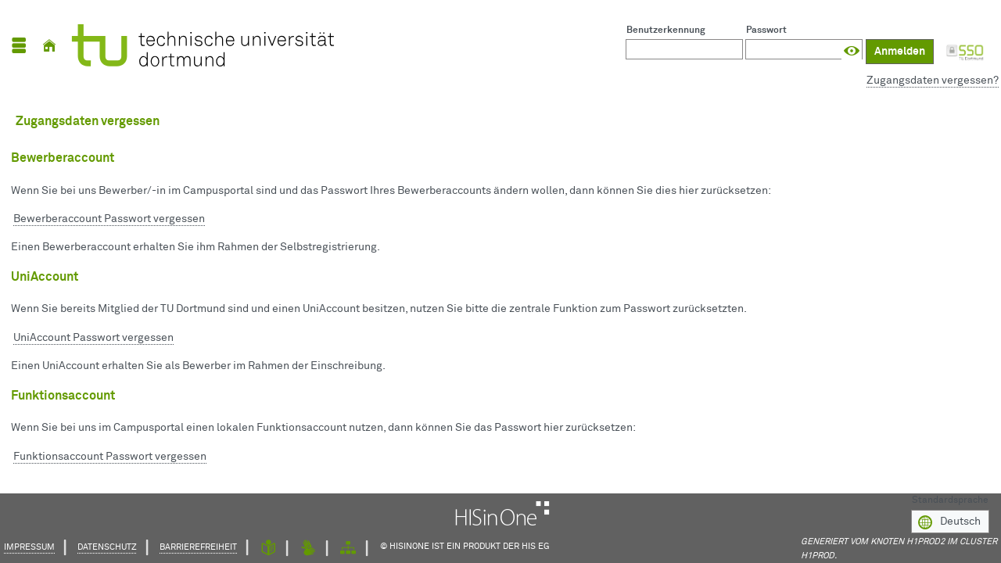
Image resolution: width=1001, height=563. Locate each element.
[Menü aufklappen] (19, 45)
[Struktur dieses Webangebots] (348, 549)
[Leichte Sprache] (268, 549)
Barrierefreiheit (198, 547)
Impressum (29, 547)
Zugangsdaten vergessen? (932, 80)
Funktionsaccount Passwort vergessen (109, 456)
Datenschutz (107, 547)
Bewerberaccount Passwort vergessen (109, 218)
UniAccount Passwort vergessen (93, 337)
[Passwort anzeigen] (851, 51)
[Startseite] (49, 46)
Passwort (766, 30)
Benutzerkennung (665, 30)
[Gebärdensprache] (308, 549)
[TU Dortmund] (202, 45)
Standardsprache (950, 499)
